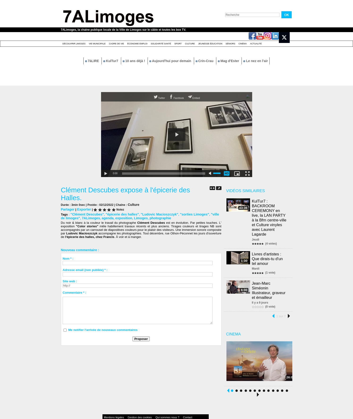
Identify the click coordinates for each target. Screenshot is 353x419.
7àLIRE (92, 61)
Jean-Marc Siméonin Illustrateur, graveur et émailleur (270, 278)
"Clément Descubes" (85, 213)
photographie (147, 217)
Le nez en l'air (255, 61)
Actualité (256, 43)
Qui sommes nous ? (151, 403)
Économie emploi (137, 43)
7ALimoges (84, 217)
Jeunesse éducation (210, 43)
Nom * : (68, 257)
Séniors (230, 43)
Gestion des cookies (131, 403)
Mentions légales (111, 403)
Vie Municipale (97, 43)
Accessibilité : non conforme (185, 403)
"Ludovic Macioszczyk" (152, 213)
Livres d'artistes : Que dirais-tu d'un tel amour (270, 250)
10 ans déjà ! (134, 61)
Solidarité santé (161, 43)
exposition (114, 217)
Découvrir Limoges (74, 43)
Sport (178, 43)
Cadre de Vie (116, 43)
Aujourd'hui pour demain (170, 61)
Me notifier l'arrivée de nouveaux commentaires (103, 328)
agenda (99, 217)
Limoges (129, 217)
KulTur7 (111, 61)
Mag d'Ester (229, 61)
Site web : (70, 280)
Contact (166, 403)
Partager (67, 209)
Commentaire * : (74, 291)
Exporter (82, 209)
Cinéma (242, 43)
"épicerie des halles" (117, 213)
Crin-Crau (205, 61)
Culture (190, 43)
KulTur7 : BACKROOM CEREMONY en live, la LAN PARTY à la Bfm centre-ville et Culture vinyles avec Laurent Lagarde (270, 214)
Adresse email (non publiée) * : (85, 269)
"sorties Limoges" (183, 213)
